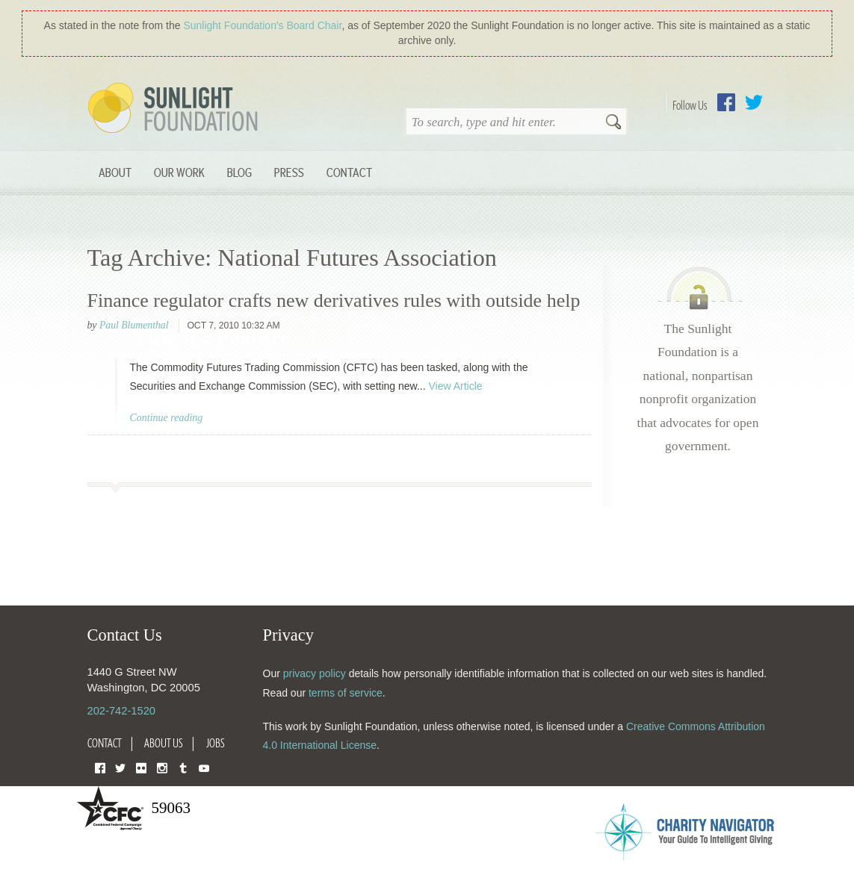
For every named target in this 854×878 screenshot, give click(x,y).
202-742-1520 (121, 711)
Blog (239, 172)
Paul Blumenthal (134, 325)
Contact (349, 172)
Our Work (179, 172)
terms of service (346, 693)
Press (289, 172)
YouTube (204, 767)
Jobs (215, 743)
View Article (455, 386)
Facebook (726, 102)
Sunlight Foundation (175, 109)
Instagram (162, 767)
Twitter (754, 102)
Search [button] (613, 123)
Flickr (141, 767)
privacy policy (314, 673)
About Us (163, 743)
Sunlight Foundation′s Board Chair (262, 25)
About (115, 172)
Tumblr (183, 767)
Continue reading (166, 417)
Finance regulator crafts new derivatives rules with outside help (334, 300)
